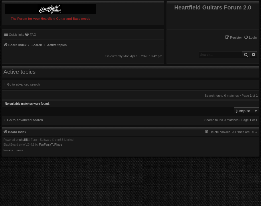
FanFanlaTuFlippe (50, 144)
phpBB (23, 139)
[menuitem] (250, 37)
